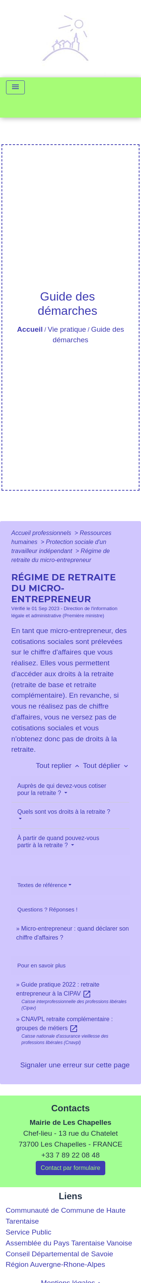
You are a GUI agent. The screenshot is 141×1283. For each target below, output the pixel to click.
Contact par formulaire (70, 1168)
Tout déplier (106, 765)
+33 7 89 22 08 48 (70, 1155)
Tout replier (59, 765)
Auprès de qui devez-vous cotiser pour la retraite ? (61, 789)
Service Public (29, 1232)
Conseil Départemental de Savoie (59, 1254)
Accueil (29, 329)
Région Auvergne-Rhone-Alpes (55, 1264)
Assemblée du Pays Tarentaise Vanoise (69, 1243)
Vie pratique (67, 329)
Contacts (70, 1108)
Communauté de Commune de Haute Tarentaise (66, 1215)
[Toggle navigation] (15, 87)
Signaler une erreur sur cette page (75, 1065)
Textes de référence (42, 885)
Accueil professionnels (42, 533)
